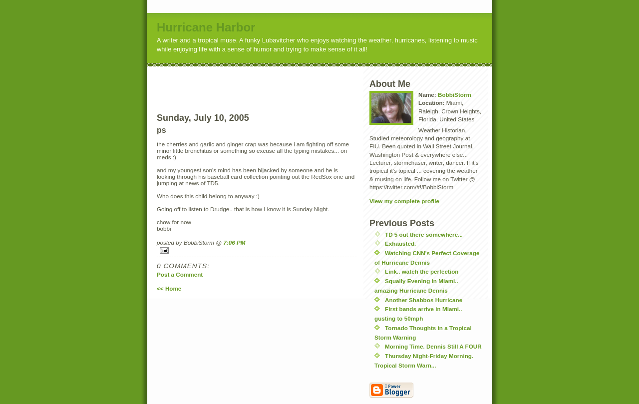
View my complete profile (404, 201)
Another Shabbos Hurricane (423, 300)
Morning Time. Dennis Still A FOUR (433, 346)
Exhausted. (400, 243)
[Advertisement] (275, 81)
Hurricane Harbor (206, 27)
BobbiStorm (454, 94)
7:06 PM (234, 242)
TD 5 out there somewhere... (424, 234)
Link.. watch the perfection (421, 271)
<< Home (169, 288)
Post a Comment (180, 274)
